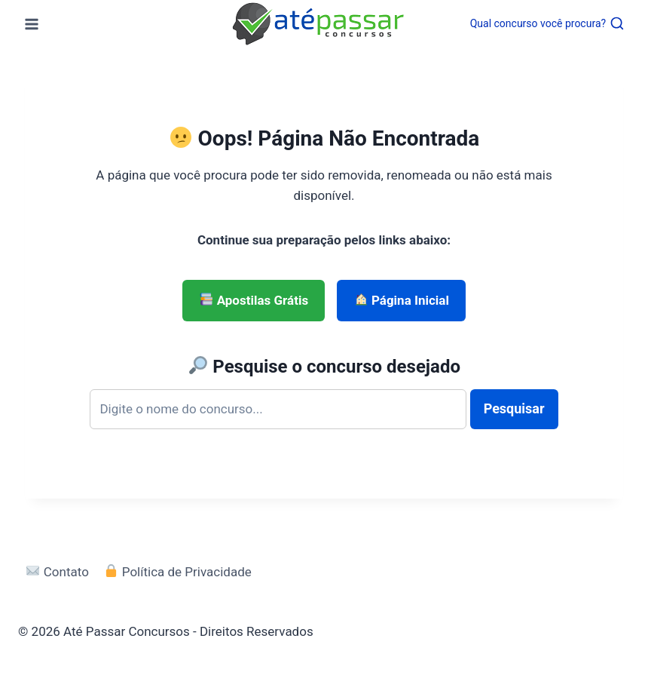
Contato (57, 571)
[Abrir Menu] (32, 23)
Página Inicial (402, 300)
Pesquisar (514, 408)
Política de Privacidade (178, 571)
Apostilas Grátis (254, 300)
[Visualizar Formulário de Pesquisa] (547, 23)
